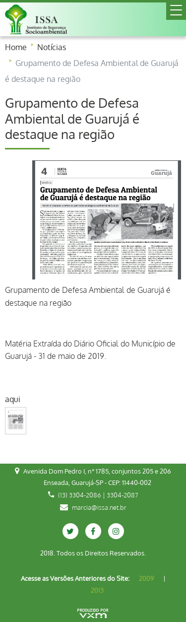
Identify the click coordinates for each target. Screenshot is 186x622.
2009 (146, 578)
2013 (97, 590)
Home (16, 47)
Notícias (51, 47)
